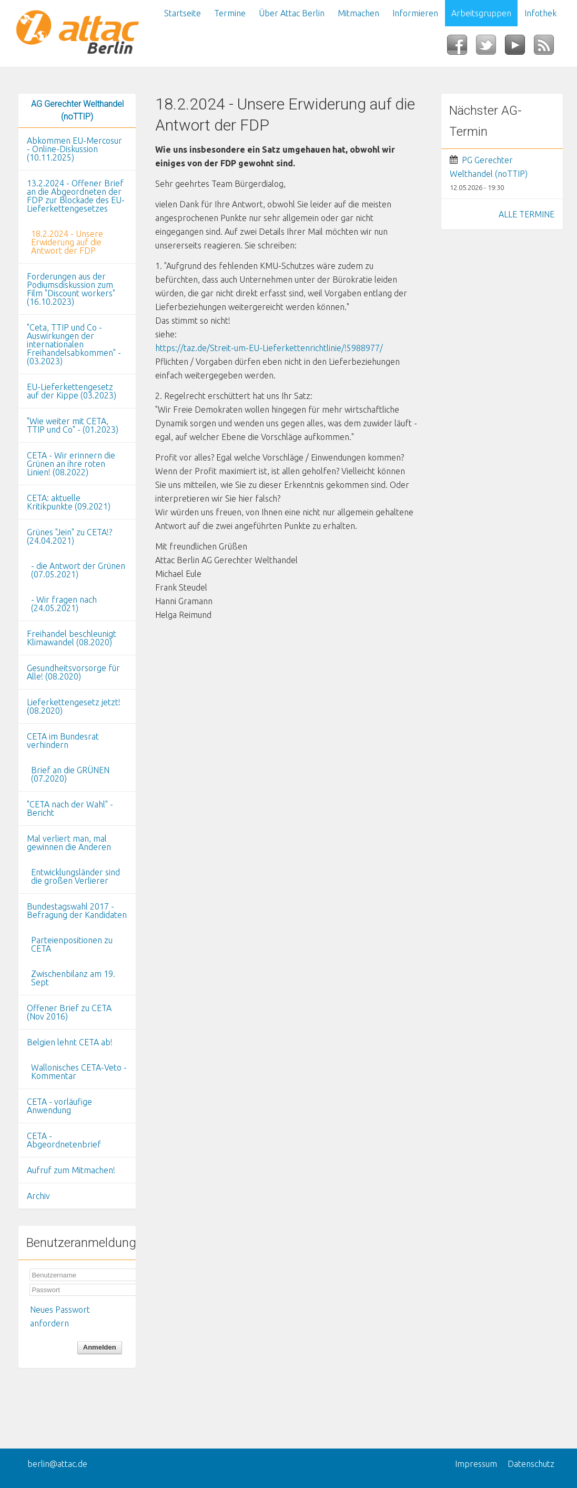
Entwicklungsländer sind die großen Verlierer (75, 876)
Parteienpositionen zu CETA (72, 944)
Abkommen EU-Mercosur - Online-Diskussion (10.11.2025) (74, 149)
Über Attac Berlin (292, 13)
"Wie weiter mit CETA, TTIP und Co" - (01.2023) (72, 425)
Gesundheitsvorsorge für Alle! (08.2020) (73, 672)
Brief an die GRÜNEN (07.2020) (70, 774)
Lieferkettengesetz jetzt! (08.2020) (73, 706)
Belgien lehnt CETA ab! (70, 1042)
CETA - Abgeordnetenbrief (64, 1140)
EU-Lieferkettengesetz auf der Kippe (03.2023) (71, 391)
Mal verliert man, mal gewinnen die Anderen (69, 843)
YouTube (519, 48)
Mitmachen (358, 13)
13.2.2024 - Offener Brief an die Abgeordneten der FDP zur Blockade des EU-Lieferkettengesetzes (76, 195)
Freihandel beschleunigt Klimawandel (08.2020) (71, 638)
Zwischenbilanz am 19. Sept (73, 978)
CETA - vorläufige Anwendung (59, 1106)
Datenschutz (531, 1464)
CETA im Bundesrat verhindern (63, 741)
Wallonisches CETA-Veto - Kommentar (79, 1072)
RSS (548, 48)
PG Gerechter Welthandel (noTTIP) (489, 166)
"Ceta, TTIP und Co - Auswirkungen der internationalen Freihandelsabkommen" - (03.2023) (74, 344)
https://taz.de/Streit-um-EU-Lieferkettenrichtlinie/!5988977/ (269, 348)
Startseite (182, 13)
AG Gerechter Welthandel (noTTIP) (77, 110)
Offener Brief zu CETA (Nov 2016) (69, 1012)
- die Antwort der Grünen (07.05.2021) (78, 570)
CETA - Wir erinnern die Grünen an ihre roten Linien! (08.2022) (71, 464)
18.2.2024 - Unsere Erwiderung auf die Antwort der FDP (67, 242)
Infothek (540, 13)
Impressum (476, 1464)
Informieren (415, 13)
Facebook (461, 48)
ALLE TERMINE (526, 214)
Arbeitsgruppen (481, 13)
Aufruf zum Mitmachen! (71, 1170)
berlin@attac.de (57, 1464)
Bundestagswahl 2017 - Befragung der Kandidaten (77, 911)
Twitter (490, 48)
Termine (230, 13)
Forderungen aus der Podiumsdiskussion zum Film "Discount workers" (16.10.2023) (71, 289)
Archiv (38, 1196)
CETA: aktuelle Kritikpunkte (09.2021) (68, 502)
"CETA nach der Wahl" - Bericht (70, 808)
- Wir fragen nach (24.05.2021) (64, 604)
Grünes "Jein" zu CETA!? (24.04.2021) (69, 536)
